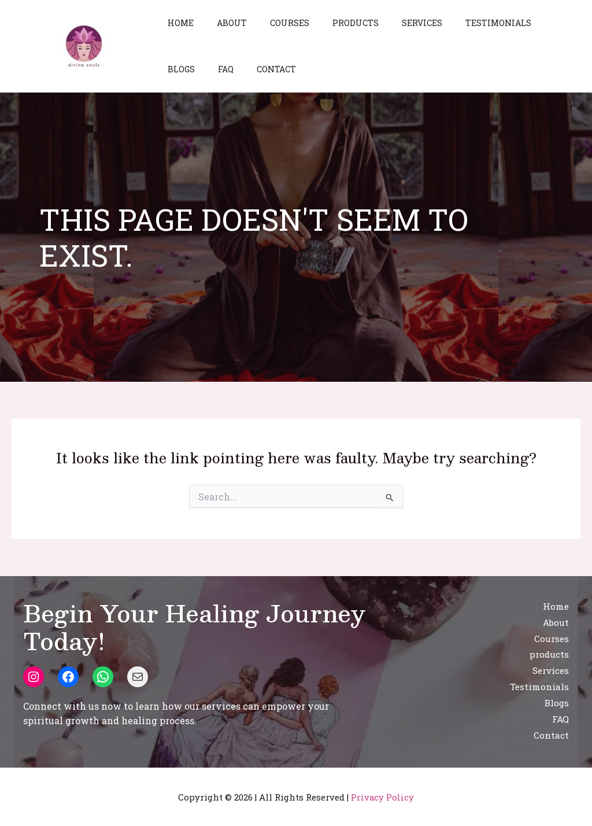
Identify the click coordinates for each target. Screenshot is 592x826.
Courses (272, 22)
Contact (215, 69)
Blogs (522, 22)
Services (391, 22)
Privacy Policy (383, 797)
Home (177, 22)
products (331, 22)
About (221, 22)
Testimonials (460, 22)
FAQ (172, 69)
